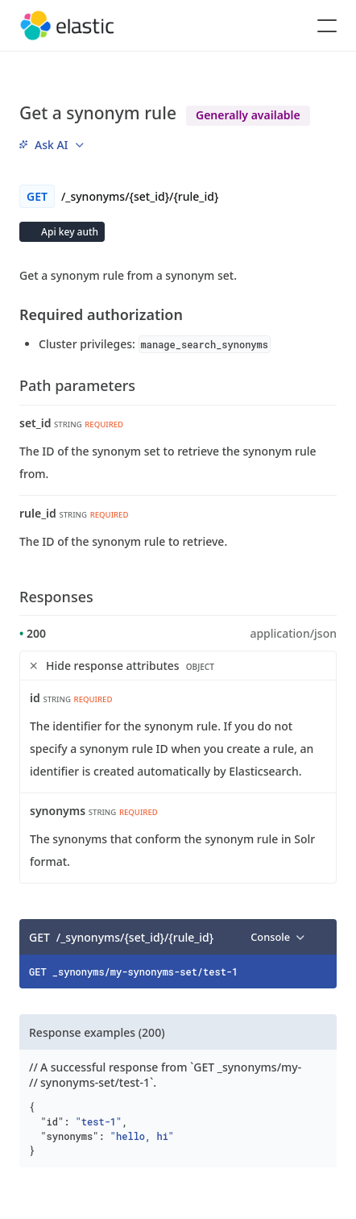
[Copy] (319, 937)
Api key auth (68, 232)
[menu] (51, 145)
